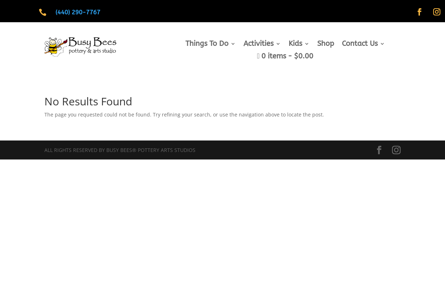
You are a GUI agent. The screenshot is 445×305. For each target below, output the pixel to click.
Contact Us (360, 44)
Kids (295, 44)
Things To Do (206, 44)
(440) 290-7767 (77, 12)
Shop (325, 44)
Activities (258, 44)
